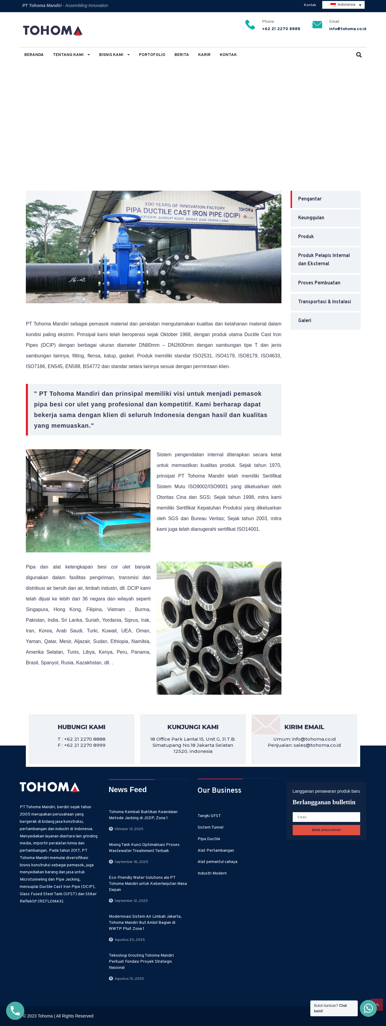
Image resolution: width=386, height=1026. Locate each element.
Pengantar (124, 113)
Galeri (304, 321)
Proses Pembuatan (319, 283)
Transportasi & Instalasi (324, 302)
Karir (204, 54)
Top (377, 1005)
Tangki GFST (209, 816)
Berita (181, 54)
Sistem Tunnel (210, 827)
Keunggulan (311, 218)
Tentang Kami (71, 54)
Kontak (310, 5)
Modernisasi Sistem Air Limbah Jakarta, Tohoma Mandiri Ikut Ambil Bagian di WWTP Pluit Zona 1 (145, 922)
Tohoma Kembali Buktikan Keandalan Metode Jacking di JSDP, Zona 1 (143, 815)
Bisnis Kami (114, 54)
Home (28, 113)
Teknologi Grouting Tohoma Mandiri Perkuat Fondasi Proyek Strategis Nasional (141, 961)
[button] (359, 55)
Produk (306, 237)
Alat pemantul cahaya (217, 861)
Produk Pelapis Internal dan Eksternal (324, 260)
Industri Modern (212, 873)
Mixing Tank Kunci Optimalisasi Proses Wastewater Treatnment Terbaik (144, 848)
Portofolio (152, 54)
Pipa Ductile (90, 113)
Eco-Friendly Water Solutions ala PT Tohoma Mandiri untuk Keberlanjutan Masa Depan (148, 883)
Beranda (34, 54)
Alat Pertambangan (216, 850)
